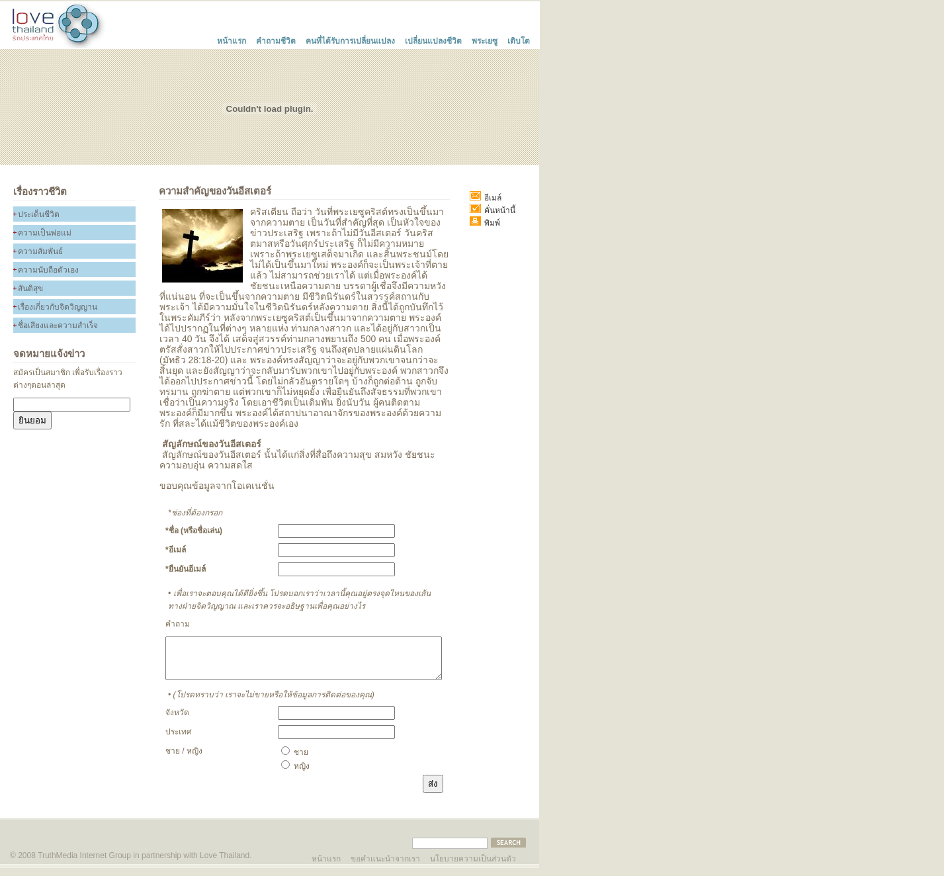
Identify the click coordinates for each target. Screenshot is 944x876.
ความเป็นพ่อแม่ (44, 233)
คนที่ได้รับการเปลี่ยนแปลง (350, 39)
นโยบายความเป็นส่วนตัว (473, 865)
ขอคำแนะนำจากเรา (385, 865)
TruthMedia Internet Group (84, 863)
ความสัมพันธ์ (40, 251)
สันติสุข (30, 288)
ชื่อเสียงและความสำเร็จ (58, 325)
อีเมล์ (485, 197)
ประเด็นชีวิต (39, 214)
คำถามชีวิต (276, 39)
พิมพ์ (485, 223)
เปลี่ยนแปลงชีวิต (433, 39)
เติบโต (518, 39)
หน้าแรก (231, 39)
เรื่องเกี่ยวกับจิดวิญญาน (57, 307)
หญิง (295, 774)
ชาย (294, 760)
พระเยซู (484, 39)
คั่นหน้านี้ (492, 210)
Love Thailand (224, 863)
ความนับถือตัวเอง (48, 270)
